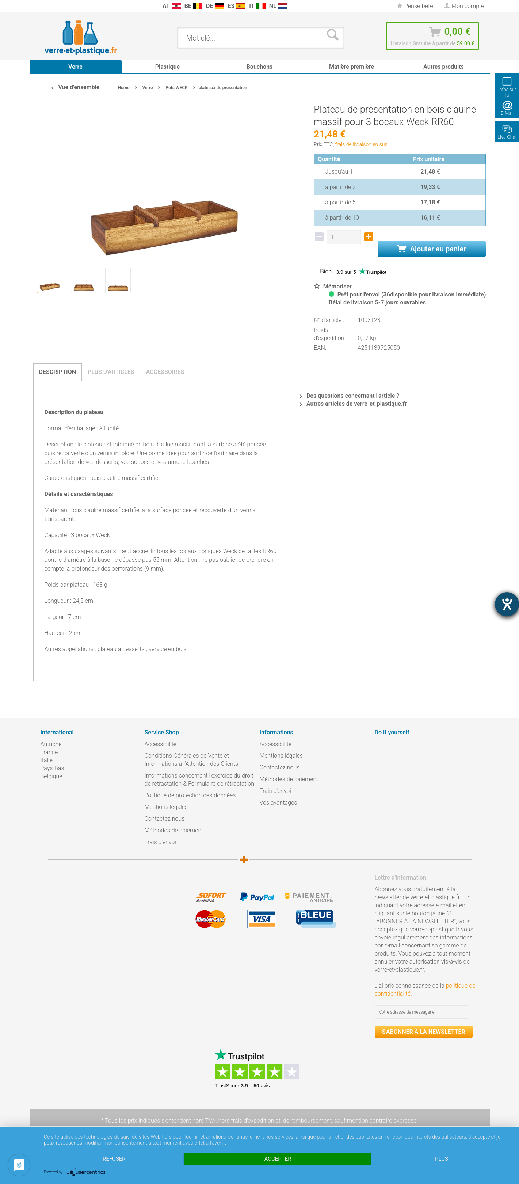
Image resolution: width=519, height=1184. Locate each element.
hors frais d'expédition (246, 1120)
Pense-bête (415, 6)
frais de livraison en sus (361, 144)
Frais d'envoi (160, 842)
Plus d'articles (111, 371)
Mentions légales (166, 806)
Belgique (51, 776)
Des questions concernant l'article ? (349, 395)
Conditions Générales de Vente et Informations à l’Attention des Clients (191, 759)
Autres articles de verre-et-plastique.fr (353, 403)
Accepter (277, 1158)
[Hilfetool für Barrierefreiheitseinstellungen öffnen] (507, 604)
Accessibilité (161, 744)
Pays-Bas (52, 768)
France (49, 752)
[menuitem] (44, 6)
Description (57, 371)
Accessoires (165, 371)
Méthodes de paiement (174, 830)
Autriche (51, 744)
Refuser (114, 1158)
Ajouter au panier (431, 249)
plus (441, 1158)
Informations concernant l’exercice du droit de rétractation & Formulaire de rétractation (200, 779)
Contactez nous (165, 818)
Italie (47, 760)
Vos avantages (278, 802)
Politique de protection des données (190, 795)
